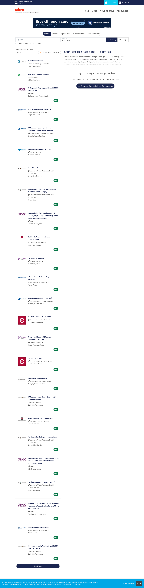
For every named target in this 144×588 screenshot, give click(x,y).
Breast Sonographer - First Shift (40, 298)
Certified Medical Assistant (38, 527)
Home (86, 11)
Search (46, 34)
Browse (55, 34)
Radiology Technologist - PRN (39, 149)
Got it (139, 583)
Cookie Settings (128, 583)
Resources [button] (122, 11)
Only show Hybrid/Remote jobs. (29, 43)
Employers (124, 2)
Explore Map (65, 34)
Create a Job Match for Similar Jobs (95, 86)
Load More (38, 566)
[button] (123, 39)
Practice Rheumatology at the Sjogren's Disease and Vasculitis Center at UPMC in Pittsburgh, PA (43, 506)
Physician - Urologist (36, 258)
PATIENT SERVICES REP (37, 358)
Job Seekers (110, 2)
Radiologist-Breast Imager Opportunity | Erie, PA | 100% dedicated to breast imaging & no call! (43, 460)
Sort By (18, 52)
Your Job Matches (79, 34)
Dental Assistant (34, 168)
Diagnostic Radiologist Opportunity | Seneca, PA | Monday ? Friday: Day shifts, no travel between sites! (43, 215)
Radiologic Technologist (37, 378)
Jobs (94, 11)
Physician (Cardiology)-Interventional (42, 437)
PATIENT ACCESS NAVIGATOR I (39, 317)
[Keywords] (38, 39)
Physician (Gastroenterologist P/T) (41, 482)
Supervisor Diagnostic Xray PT (39, 109)
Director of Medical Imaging (38, 74)
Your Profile (107, 11)
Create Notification (52, 52)
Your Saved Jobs (94, 34)
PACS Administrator (35, 61)
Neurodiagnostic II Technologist (40, 418)
